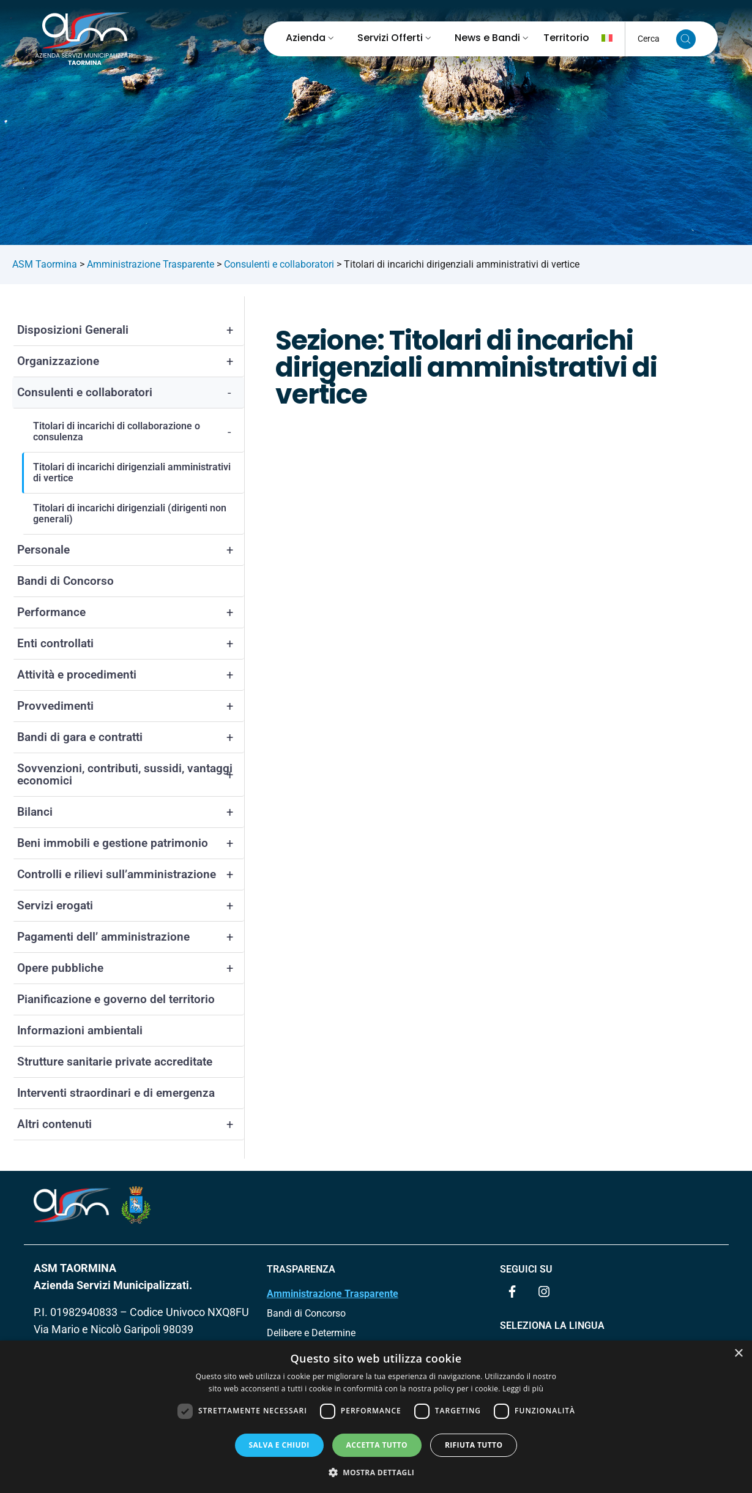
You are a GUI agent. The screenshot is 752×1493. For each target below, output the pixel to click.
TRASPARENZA (301, 1269)
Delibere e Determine (311, 1333)
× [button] (738, 1353)
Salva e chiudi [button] (279, 1445)
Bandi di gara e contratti (130, 737)
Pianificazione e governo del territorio (116, 999)
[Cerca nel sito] (685, 39)
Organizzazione (130, 361)
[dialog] (376, 1417)
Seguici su (526, 1269)
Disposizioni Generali (130, 330)
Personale (130, 550)
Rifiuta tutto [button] (474, 1445)
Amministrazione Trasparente (332, 1293)
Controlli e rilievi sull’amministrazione (130, 874)
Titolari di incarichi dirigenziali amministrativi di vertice (132, 472)
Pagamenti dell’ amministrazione (130, 937)
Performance (130, 612)
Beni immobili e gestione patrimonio (130, 843)
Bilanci (130, 812)
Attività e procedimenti (130, 675)
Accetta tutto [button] (377, 1445)
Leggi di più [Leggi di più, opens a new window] (522, 1388)
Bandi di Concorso (65, 581)
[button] (376, 1472)
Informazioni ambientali (80, 1030)
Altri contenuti (130, 1124)
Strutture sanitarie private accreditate (114, 1062)
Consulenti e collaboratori (130, 392)
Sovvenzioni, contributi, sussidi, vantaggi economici (130, 774)
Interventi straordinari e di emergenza (116, 1093)
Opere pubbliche (130, 968)
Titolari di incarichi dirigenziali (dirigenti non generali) (129, 513)
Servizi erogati (130, 905)
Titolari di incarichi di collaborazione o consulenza (138, 432)
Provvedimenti (130, 706)
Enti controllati (130, 643)
